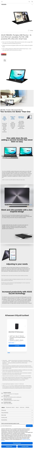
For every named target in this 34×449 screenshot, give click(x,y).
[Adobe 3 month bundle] (3, 54)
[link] (17, 1)
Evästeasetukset (17, 443)
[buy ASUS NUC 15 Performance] (16, 332)
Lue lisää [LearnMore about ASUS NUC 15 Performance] (17, 345)
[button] (2, 1)
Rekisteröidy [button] (29, 425)
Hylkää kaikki (9, 446)
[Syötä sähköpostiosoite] (13, 426)
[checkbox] (30, 30)
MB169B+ (4, 4)
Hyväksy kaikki (25, 446)
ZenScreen (22, 407)
